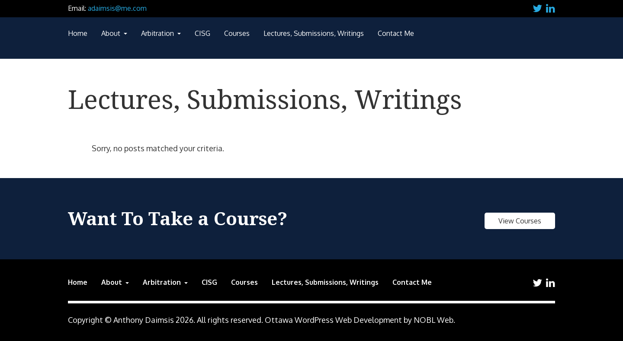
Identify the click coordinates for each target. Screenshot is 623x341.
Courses (237, 33)
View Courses (519, 221)
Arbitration (158, 33)
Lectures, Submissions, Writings (313, 33)
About (111, 33)
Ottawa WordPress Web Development (333, 320)
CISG (202, 33)
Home (77, 33)
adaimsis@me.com (117, 8)
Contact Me (396, 33)
